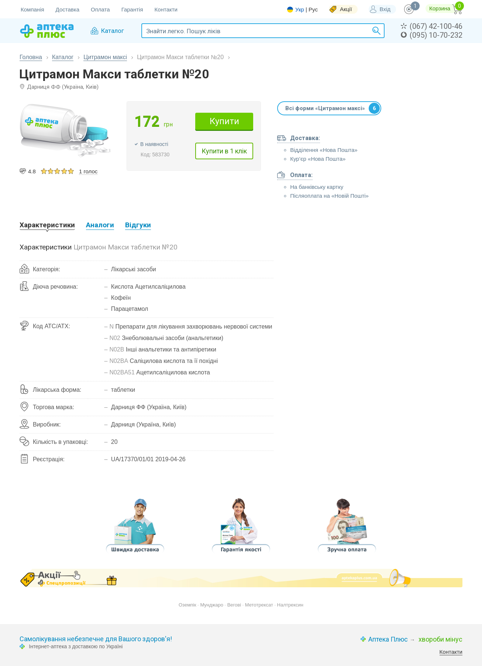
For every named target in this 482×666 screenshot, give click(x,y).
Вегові (234, 605)
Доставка (67, 9)
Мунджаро (211, 605)
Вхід (385, 9)
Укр (299, 10)
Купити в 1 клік (224, 151)
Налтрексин (290, 605)
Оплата (100, 9)
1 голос (88, 171)
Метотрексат (259, 605)
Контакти (166, 9)
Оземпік (187, 605)
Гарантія (132, 9)
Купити (224, 121)
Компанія (32, 9)
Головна (31, 57)
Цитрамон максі (105, 57)
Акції (346, 9)
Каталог (62, 57)
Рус (313, 9)
